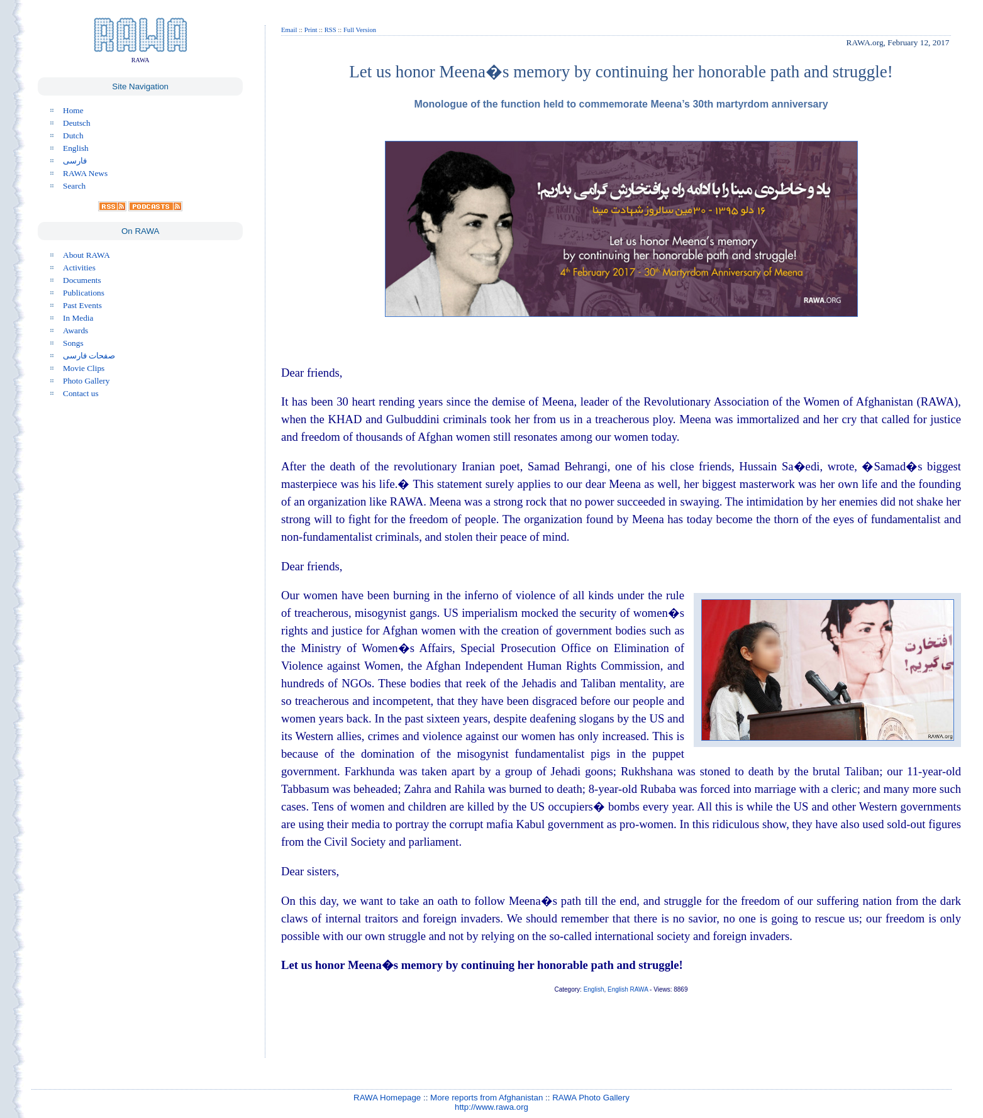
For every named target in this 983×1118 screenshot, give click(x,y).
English (76, 148)
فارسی (75, 160)
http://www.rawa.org (491, 1107)
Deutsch (77, 123)
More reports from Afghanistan (486, 1097)
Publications (83, 292)
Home (73, 110)
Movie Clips (83, 368)
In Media (78, 318)
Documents (82, 280)
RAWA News (85, 173)
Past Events (82, 305)
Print (311, 29)
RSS (330, 29)
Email (289, 29)
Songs (73, 343)
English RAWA (628, 989)
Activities (79, 267)
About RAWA (86, 255)
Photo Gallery (86, 380)
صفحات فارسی (89, 355)
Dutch (73, 135)
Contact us (81, 393)
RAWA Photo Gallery (591, 1097)
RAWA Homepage (387, 1097)
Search (74, 186)
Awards (75, 330)
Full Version (359, 29)
